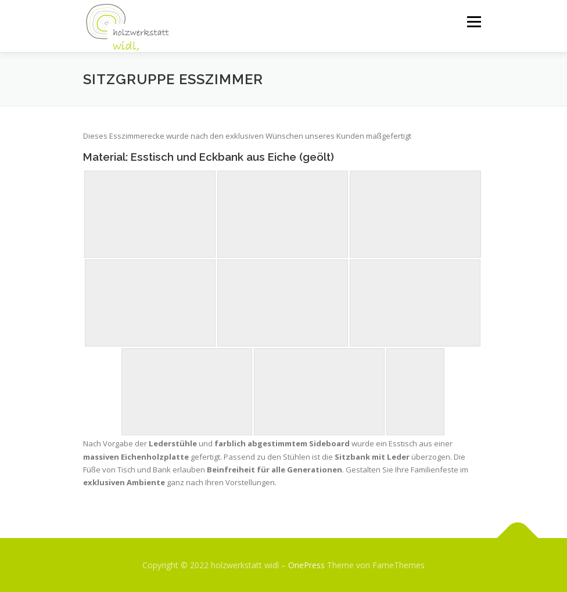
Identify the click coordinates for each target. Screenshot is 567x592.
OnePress (306, 565)
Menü (474, 21)
